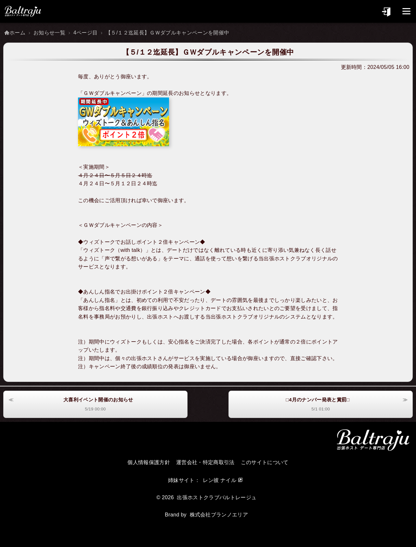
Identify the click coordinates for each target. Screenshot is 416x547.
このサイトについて (265, 462)
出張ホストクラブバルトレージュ (216, 497)
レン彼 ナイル (219, 480)
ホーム (17, 32)
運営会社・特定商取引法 (205, 462)
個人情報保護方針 (148, 462)
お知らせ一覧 (49, 32)
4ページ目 (85, 32)
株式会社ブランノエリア (219, 514)
